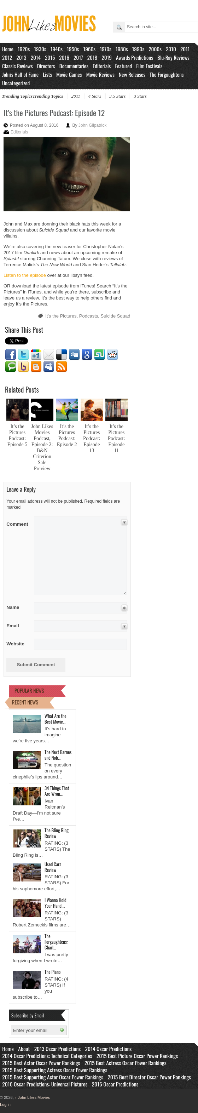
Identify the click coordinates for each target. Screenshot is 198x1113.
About (24, 1048)
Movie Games (69, 74)
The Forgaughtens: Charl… (56, 941)
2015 (50, 57)
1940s (57, 49)
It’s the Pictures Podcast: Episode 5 (17, 435)
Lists (47, 74)
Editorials (102, 66)
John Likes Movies (32, 1097)
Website (15, 643)
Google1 (36, 354)
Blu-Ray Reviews (173, 57)
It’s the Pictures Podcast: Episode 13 (91, 438)
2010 (171, 49)
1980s (122, 49)
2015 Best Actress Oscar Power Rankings (126, 1062)
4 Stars (94, 96)
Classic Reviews (17, 66)
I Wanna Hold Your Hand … (55, 902)
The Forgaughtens (167, 74)
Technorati (10, 366)
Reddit (112, 354)
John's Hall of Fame (20, 74)
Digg (74, 354)
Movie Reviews (100, 74)
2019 (106, 57)
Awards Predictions (134, 57)
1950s (73, 49)
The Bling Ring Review (57, 833)
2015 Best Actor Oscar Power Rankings (41, 1062)
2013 (21, 57)
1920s (24, 49)
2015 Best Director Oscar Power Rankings (149, 1076)
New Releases (132, 74)
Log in (5, 1104)
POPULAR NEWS (29, 690)
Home (7, 49)
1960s (89, 49)
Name (17, 607)
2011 (185, 49)
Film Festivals (149, 66)
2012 (7, 57)
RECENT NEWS (25, 702)
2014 (36, 57)
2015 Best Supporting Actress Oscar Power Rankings (54, 1069)
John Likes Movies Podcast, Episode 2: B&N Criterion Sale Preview (42, 447)
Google (87, 354)
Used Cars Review (53, 867)
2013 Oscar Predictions (57, 1048)
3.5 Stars (117, 96)
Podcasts (88, 316)
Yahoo (23, 366)
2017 (78, 57)
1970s (105, 49)
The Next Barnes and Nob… (58, 754)
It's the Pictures (60, 316)
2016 (64, 57)
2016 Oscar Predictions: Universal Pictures (44, 1084)
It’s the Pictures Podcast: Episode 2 (67, 435)
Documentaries (73, 66)
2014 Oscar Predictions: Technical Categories (47, 1055)
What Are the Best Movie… (55, 718)
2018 (92, 57)
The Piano (52, 971)
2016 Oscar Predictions (115, 1084)
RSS (61, 366)
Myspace (48, 366)
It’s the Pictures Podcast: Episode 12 (54, 112)
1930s (40, 49)
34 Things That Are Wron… (57, 790)
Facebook (10, 354)
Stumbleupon (99, 354)
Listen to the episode (25, 275)
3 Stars (140, 96)
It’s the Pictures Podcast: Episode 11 (116, 438)
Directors (46, 66)
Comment (17, 523)
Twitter (23, 354)
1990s (138, 49)
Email (48, 354)
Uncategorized (16, 83)
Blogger (36, 366)
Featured (123, 66)
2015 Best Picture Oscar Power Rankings (137, 1055)
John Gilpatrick (92, 125)
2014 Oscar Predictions (108, 1048)
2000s (155, 49)
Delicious (61, 354)
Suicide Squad (115, 316)
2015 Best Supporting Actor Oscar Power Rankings (52, 1076)
